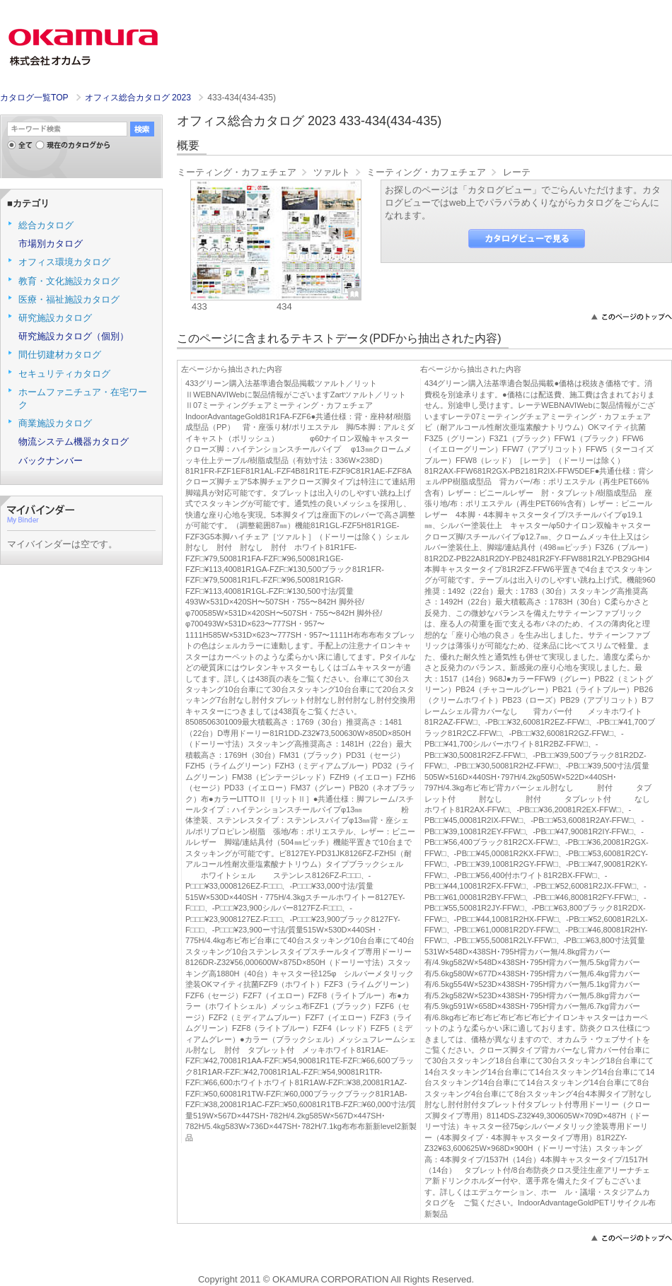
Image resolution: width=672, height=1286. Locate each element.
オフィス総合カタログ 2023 (139, 98)
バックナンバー (50, 460)
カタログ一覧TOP (34, 98)
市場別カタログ (50, 243)
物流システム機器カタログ (73, 441)
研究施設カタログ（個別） (73, 336)
